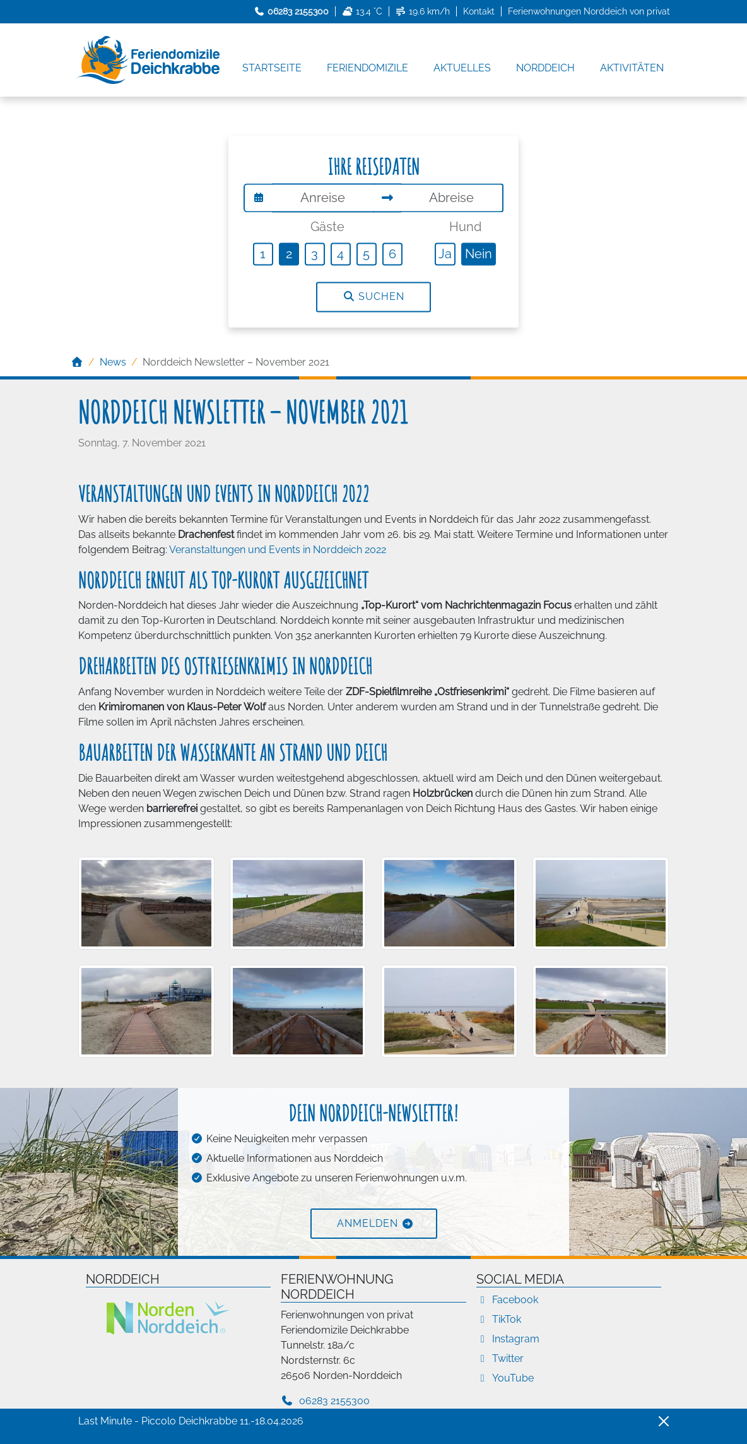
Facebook (507, 1300)
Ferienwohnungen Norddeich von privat (589, 11)
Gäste (327, 226)
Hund (465, 226)
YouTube (505, 1378)
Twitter (500, 1358)
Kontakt (479, 11)
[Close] (663, 1421)
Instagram (507, 1339)
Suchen (373, 297)
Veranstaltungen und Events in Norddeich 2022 (277, 550)
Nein (478, 253)
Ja (445, 253)
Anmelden (367, 1223)
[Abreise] (452, 197)
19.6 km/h (423, 11)
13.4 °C (362, 11)
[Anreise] (323, 197)
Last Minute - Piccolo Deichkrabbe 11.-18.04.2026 (190, 1421)
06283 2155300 (325, 1401)
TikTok (498, 1319)
